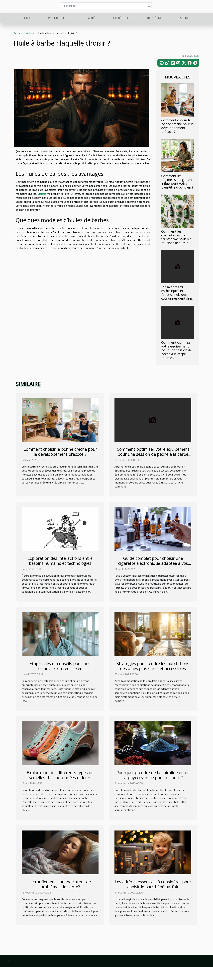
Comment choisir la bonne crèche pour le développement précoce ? (177, 126)
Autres (185, 18)
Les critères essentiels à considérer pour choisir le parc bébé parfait (153, 884)
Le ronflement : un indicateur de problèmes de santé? (60, 884)
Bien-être (154, 18)
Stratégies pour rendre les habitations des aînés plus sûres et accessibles (153, 666)
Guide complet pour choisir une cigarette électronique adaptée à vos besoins (153, 563)
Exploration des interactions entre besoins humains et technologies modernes (60, 563)
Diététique (121, 18)
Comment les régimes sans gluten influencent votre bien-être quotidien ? (177, 182)
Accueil (18, 33)
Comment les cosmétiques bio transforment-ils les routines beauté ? (176, 237)
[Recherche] (106, 5)
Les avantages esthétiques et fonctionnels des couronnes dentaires (177, 293)
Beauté (90, 18)
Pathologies (57, 18)
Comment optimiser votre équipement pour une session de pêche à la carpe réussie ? (176, 350)
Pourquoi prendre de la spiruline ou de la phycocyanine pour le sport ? (153, 775)
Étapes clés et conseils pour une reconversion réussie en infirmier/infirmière (60, 668)
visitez (42, 193)
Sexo (26, 18)
